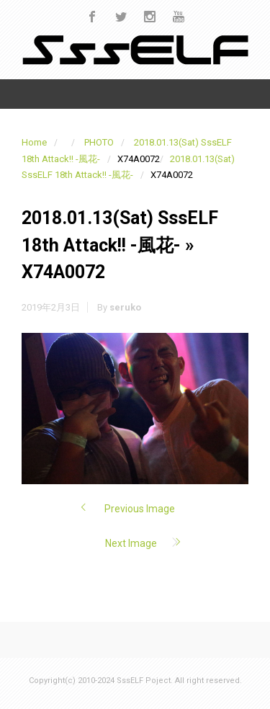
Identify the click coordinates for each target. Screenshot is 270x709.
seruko (125, 307)
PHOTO (99, 142)
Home (34, 142)
